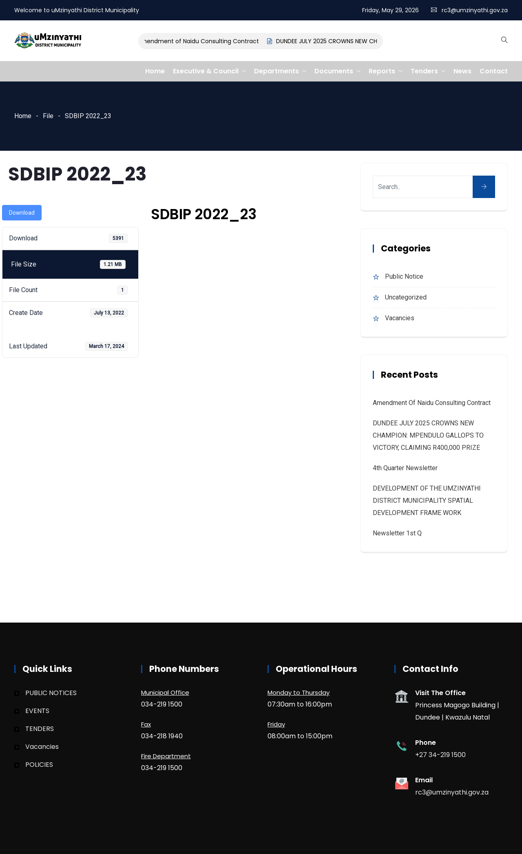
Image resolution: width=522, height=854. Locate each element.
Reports (382, 71)
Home (155, 71)
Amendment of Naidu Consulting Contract (202, 41)
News (462, 71)
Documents (333, 71)
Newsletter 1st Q (397, 533)
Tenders (424, 71)
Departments (276, 71)
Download (22, 212)
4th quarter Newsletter (405, 468)
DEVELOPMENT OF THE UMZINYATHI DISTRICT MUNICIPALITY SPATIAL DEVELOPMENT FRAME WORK (427, 500)
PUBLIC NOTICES (51, 693)
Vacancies (399, 318)
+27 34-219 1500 (440, 754)
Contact (494, 71)
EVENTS (37, 710)
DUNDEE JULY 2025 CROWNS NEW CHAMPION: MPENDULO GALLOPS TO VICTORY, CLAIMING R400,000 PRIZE (428, 435)
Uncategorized (406, 297)
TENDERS (39, 728)
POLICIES (39, 764)
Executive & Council (206, 71)
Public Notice (404, 276)
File (48, 116)
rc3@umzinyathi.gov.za (475, 10)
